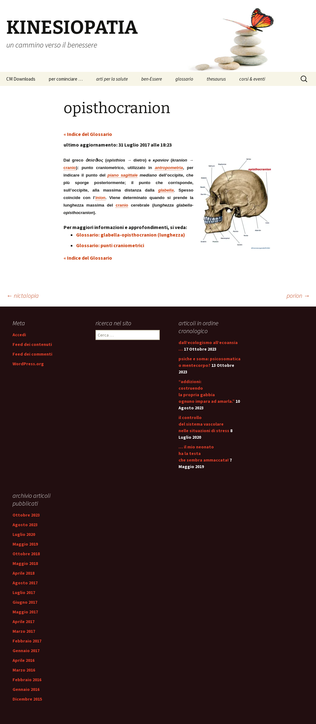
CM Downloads (20, 79)
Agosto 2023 (25, 524)
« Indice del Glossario (88, 134)
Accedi (19, 334)
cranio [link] (70, 167)
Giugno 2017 (25, 602)
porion (298, 295)
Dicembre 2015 (27, 699)
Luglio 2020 (24, 534)
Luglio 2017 (24, 592)
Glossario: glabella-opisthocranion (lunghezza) (130, 235)
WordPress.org (28, 364)
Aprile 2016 (23, 660)
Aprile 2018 (23, 573)
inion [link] (101, 197)
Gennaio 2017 (26, 650)
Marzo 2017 (24, 631)
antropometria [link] (169, 167)
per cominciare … (66, 79)
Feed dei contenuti (32, 344)
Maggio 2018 (25, 563)
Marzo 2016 (24, 670)
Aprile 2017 (23, 621)
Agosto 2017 (25, 583)
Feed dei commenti (32, 354)
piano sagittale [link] (122, 175)
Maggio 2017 (25, 612)
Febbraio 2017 (27, 641)
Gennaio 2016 (26, 689)
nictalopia (22, 295)
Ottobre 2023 (26, 515)
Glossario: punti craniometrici (110, 245)
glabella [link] (166, 190)
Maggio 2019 (25, 544)
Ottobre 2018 (26, 554)
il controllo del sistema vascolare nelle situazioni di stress (204, 424)
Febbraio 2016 (27, 679)
